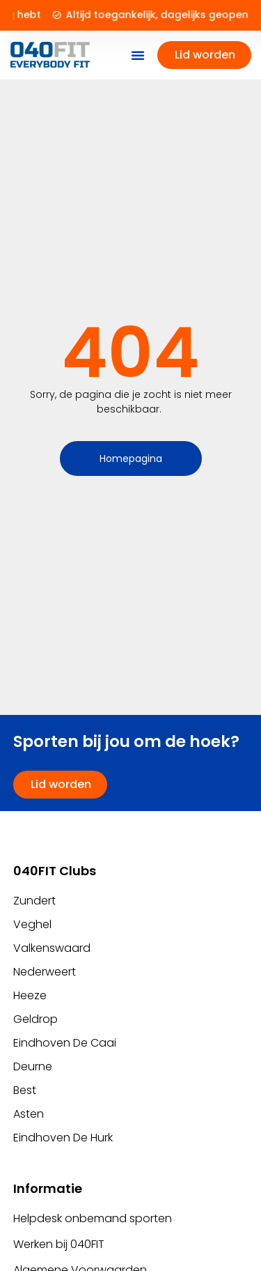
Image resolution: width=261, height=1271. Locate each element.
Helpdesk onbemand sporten (92, 1218)
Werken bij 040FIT (58, 1244)
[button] (137, 55)
